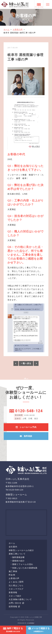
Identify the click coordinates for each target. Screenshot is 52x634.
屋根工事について (17, 554)
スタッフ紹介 (15, 596)
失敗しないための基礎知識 (24, 568)
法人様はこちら (16, 585)
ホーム (6, 29)
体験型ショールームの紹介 (21, 550)
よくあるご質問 (16, 582)
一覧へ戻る (26, 363)
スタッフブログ (16, 589)
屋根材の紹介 (18, 561)
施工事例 (13, 571)
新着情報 (13, 592)
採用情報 (14, 606)
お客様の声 (18, 29)
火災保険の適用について (20, 599)
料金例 (12, 575)
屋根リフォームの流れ (22, 564)
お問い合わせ (16, 603)
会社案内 (13, 547)
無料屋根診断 (18, 557)
